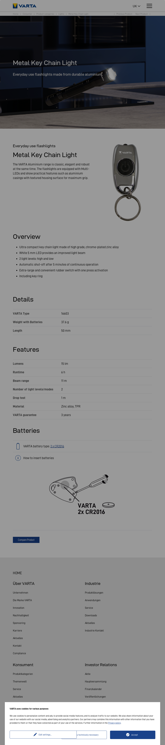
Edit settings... (36, 735)
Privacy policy (114, 723)
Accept (134, 735)
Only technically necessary (86, 735)
